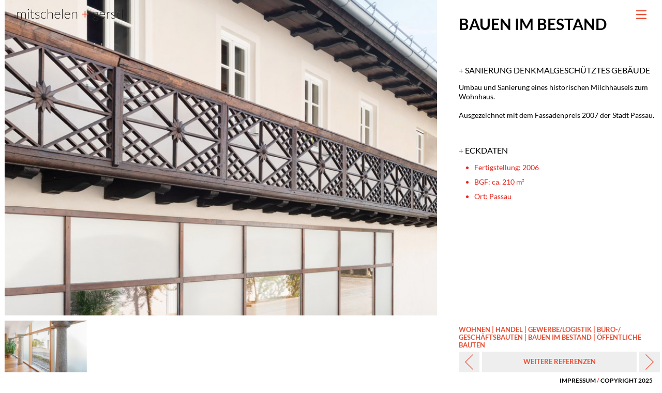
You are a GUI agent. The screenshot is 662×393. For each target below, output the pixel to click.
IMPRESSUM (578, 380)
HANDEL (509, 329)
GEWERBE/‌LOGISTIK (560, 329)
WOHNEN (474, 329)
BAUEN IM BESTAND (560, 337)
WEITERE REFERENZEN (559, 361)
